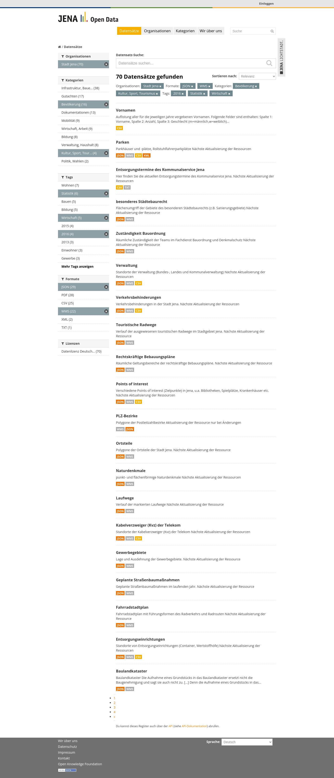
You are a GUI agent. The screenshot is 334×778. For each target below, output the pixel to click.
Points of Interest (132, 383)
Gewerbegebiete (131, 552)
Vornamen (125, 110)
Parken (122, 142)
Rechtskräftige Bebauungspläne (145, 356)
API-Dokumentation (194, 726)
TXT (127, 187)
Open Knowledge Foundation (80, 764)
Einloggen (266, 3)
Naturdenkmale (130, 470)
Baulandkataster (131, 671)
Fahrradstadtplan (132, 607)
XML (147, 155)
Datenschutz (67, 746)
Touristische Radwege (136, 324)
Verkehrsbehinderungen (138, 297)
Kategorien (185, 30)
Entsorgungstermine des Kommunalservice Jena (160, 169)
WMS (129, 155)
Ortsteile (124, 443)
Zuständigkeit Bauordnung (140, 233)
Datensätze (129, 30)
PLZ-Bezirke (127, 415)
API (171, 726)
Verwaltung (126, 265)
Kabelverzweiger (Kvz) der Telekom (148, 525)
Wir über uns (211, 30)
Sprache (212, 741)
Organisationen (157, 30)
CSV (119, 128)
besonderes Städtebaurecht (141, 201)
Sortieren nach (224, 76)
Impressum (66, 752)
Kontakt (64, 758)
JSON (120, 155)
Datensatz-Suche (129, 55)
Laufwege (125, 498)
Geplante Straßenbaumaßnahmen (148, 579)
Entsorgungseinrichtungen (140, 639)
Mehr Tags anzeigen (77, 266)
